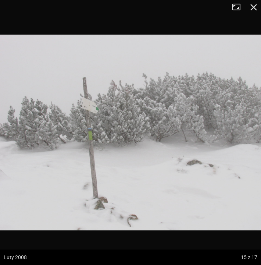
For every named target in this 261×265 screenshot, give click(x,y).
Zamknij (253, 7)
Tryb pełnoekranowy (239, 7)
